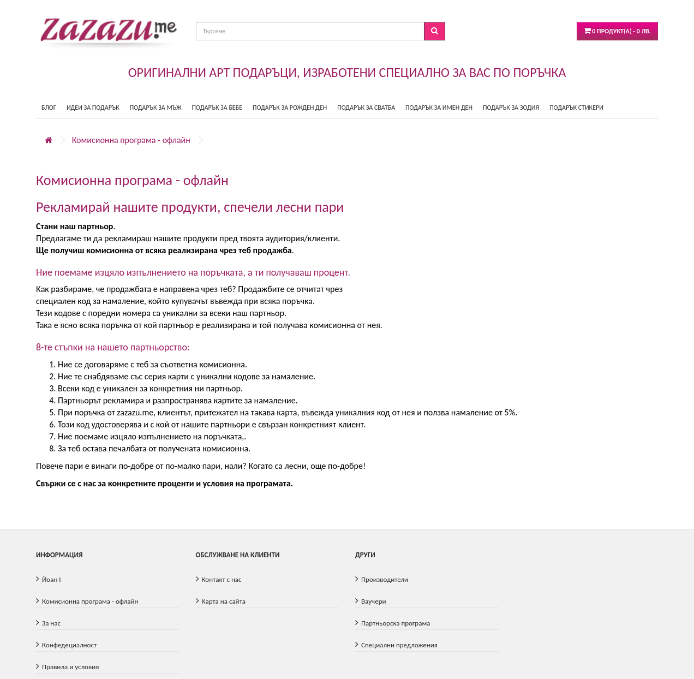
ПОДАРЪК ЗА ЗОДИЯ (511, 107)
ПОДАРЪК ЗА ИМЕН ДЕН (438, 107)
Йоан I (51, 579)
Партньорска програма (395, 623)
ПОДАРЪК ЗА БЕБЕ (217, 107)
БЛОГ (48, 107)
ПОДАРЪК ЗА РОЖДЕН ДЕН (290, 107)
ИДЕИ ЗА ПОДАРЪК (93, 107)
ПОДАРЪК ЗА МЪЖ (156, 107)
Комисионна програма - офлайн (131, 140)
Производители (384, 579)
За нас (51, 623)
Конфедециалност (69, 645)
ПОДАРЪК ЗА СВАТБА (366, 107)
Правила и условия (70, 667)
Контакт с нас (222, 579)
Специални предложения (399, 645)
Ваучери (373, 601)
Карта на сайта (224, 601)
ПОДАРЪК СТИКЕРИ (576, 107)
